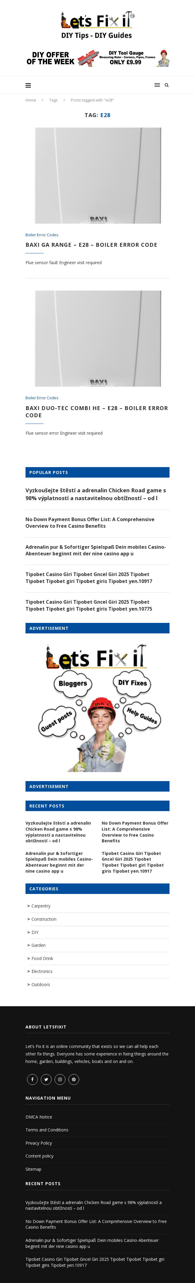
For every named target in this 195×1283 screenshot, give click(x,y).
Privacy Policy (39, 1143)
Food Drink (42, 958)
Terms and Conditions (47, 1130)
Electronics (42, 971)
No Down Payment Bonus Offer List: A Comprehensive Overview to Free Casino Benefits (90, 522)
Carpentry (41, 906)
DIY (35, 932)
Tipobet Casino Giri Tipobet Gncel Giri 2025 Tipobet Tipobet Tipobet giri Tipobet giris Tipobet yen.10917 (89, 577)
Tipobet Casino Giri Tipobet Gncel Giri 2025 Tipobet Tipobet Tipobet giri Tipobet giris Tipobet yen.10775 (89, 605)
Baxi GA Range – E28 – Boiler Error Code (92, 244)
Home (31, 100)
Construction (44, 919)
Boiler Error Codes (42, 235)
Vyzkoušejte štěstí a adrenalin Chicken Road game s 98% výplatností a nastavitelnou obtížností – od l (96, 494)
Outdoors (41, 984)
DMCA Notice (39, 1117)
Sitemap (33, 1169)
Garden (39, 945)
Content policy (39, 1156)
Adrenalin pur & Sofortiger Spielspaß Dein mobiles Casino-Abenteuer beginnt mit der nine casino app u (96, 550)
